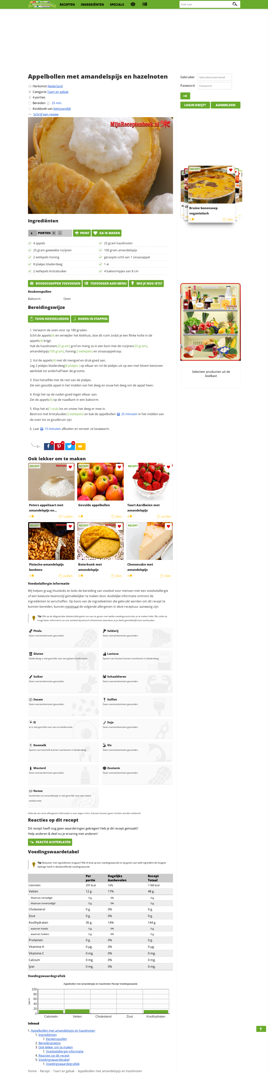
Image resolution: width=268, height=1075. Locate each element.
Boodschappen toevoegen (54, 283)
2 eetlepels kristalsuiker (50, 271)
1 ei (106, 264)
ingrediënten (92, 4)
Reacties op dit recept (54, 1055)
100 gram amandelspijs (120, 250)
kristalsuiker (66, 414)
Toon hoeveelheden (49, 319)
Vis (107, 745)
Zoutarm (111, 768)
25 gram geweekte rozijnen (52, 250)
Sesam (36, 699)
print (82, 233)
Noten (36, 791)
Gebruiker (187, 77)
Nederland (55, 86)
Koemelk (37, 745)
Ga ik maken (106, 233)
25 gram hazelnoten (118, 243)
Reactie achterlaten (50, 842)
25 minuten (127, 414)
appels (48, 335)
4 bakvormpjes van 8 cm (121, 271)
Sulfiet (110, 699)
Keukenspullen (56, 1039)
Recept (45, 1071)
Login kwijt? (195, 105)
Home (32, 1071)
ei (52, 409)
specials (117, 4)
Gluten (36, 654)
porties (40, 97)
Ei (32, 722)
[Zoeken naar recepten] (210, 4)
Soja (108, 722)
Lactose (111, 654)
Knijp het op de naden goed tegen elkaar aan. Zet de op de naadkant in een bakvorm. (64, 397)
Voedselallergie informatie (64, 1051)
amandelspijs (47, 351)
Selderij (110, 631)
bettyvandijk (62, 109)
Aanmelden (225, 105)
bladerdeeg (64, 366)
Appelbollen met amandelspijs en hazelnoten (63, 1031)
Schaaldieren (114, 676)
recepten (67, 4)
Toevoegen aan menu (105, 283)
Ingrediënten (48, 1035)
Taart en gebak (57, 92)
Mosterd (37, 768)
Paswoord (187, 86)
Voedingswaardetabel (54, 1060)
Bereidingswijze (50, 1043)
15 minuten (50, 429)
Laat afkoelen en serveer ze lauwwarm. (71, 429)
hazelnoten (55, 346)
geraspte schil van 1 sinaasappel (127, 257)
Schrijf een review (45, 114)
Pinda (35, 631)
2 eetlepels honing (46, 257)
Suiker (36, 676)
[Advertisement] (134, 39)
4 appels (39, 243)
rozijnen (134, 346)
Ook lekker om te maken (56, 1047)
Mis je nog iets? (146, 283)
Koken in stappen (90, 319)
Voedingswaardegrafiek (63, 1064)
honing (79, 351)
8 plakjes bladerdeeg (48, 264)
